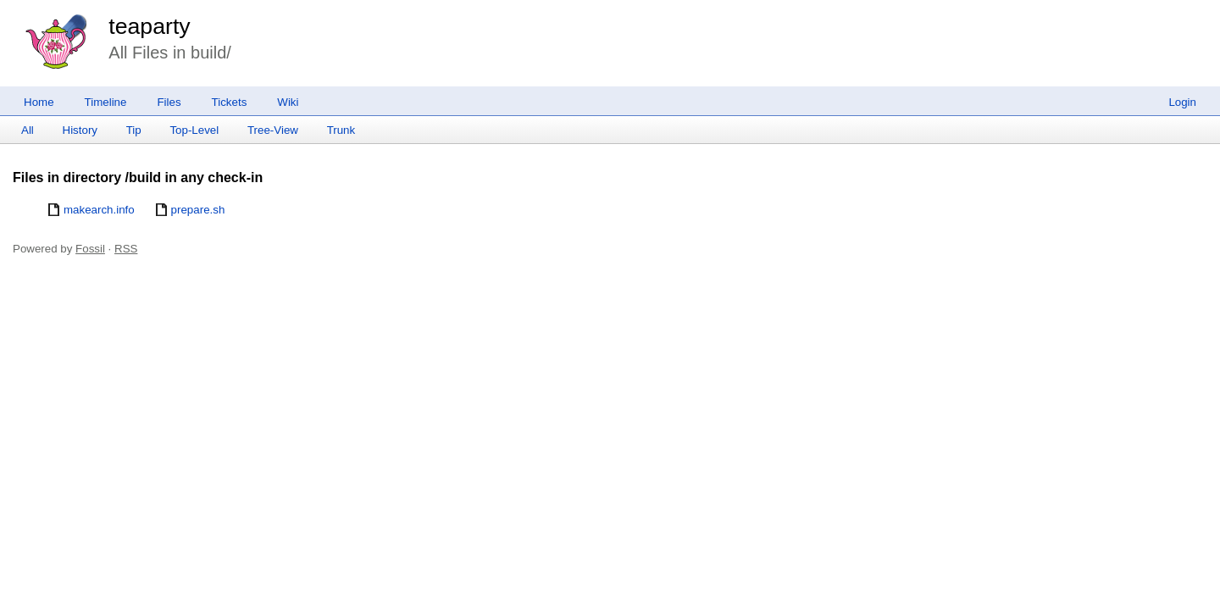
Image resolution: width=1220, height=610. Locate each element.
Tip (133, 130)
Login (1182, 102)
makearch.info (99, 209)
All (27, 130)
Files (168, 102)
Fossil (90, 248)
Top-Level (194, 130)
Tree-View (272, 130)
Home (39, 102)
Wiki (287, 102)
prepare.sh (198, 209)
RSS (125, 248)
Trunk (341, 130)
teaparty (149, 26)
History (80, 130)
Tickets (229, 102)
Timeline (106, 102)
